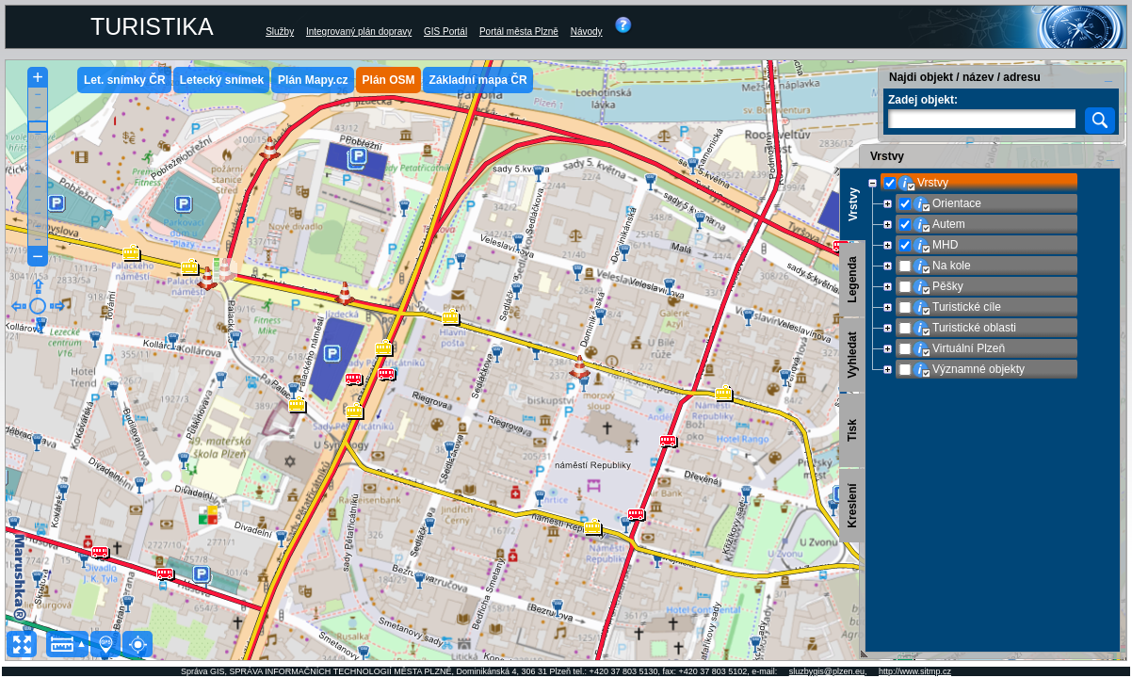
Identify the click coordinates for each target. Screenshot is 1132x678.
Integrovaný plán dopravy (359, 31)
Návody (587, 31)
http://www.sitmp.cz (915, 671)
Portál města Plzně (518, 31)
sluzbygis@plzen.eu (827, 671)
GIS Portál (445, 31)
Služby (280, 31)
